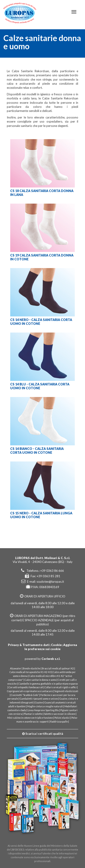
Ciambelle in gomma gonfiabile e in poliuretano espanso (48, 683)
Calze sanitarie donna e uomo (40, 679)
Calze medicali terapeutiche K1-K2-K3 (31, 672)
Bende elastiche (31, 668)
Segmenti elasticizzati (66, 691)
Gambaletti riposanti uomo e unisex (39, 698)
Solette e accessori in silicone (59, 714)
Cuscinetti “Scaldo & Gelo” (25, 695)
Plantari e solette (33, 714)
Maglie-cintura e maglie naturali (45, 706)
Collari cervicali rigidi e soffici (61, 687)
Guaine (39, 702)
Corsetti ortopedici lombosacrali (26, 687)
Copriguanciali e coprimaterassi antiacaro (30, 691)
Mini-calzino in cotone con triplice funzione (30, 717)
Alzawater (15, 668)
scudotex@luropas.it (50, 581)
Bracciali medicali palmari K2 (58, 668)
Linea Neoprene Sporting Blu (43, 710)
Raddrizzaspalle (59, 721)
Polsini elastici (62, 717)
